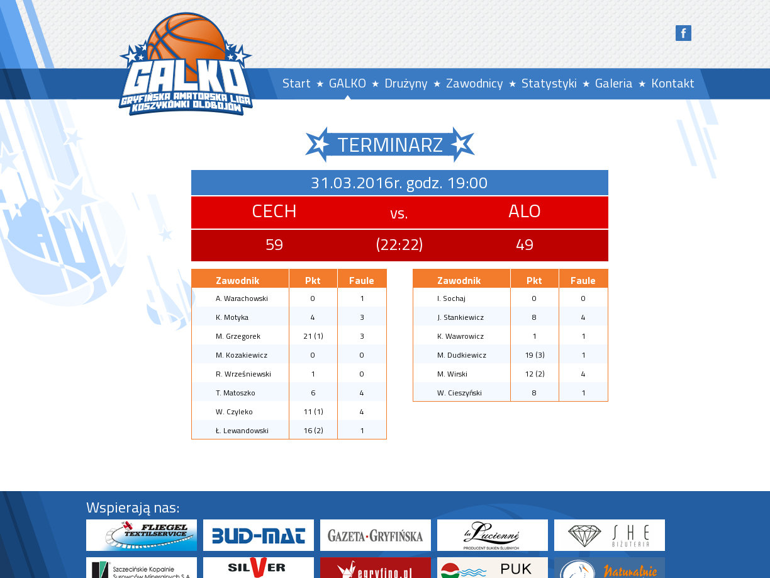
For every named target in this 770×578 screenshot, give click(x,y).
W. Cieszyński (459, 393)
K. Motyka (232, 317)
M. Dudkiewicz (461, 355)
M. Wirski (452, 374)
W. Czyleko (234, 411)
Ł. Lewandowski (242, 430)
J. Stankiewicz (460, 317)
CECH (274, 210)
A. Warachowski (242, 298)
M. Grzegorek (238, 336)
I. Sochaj (451, 298)
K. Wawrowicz (460, 336)
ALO (524, 210)
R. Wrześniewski (243, 374)
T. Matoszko (235, 393)
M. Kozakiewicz (241, 355)
